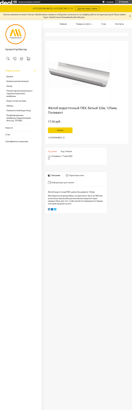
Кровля (9, 76)
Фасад (9, 86)
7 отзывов (110, 2)
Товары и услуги (12, 71)
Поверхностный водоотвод (18, 110)
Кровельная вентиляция (17, 81)
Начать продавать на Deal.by (29, 2)
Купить (60, 130)
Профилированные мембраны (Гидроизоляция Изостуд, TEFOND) (18, 118)
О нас (7, 135)
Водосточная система (16, 101)
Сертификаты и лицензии (16, 141)
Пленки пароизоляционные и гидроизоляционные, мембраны (19, 93)
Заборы (9, 106)
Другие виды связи (87, 8)
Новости (9, 128)
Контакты (119, 24)
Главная (63, 24)
